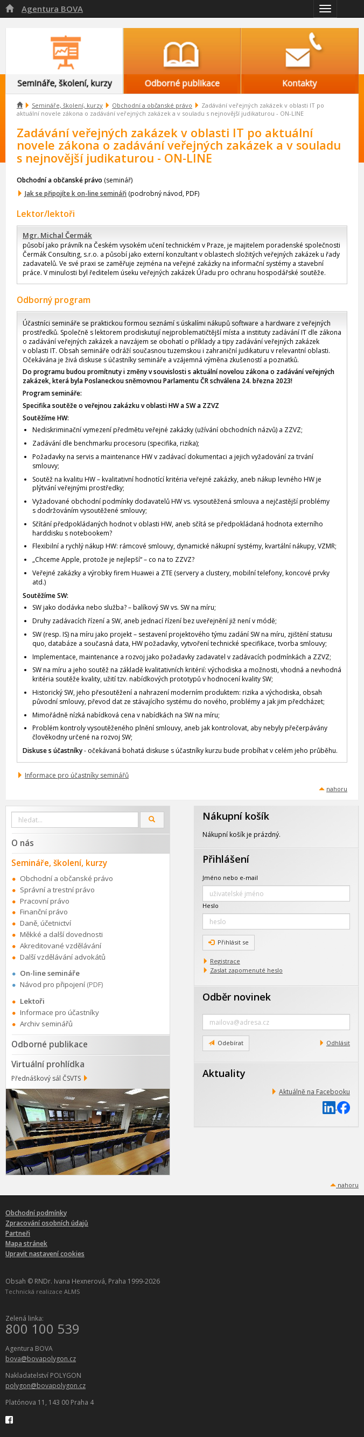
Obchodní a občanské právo (152, 105)
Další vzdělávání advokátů (63, 957)
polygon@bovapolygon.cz (45, 1385)
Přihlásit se (228, 942)
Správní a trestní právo (57, 889)
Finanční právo (44, 912)
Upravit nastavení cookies (45, 1253)
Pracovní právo (44, 901)
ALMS (72, 1291)
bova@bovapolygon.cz (40, 1358)
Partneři (17, 1233)
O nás (22, 842)
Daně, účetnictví (45, 923)
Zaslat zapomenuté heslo (246, 970)
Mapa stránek (26, 1243)
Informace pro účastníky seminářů (77, 775)
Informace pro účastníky (59, 1012)
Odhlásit (338, 1043)
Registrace (225, 961)
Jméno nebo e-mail (230, 878)
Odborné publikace (49, 1044)
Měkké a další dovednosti (61, 934)
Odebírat (225, 1043)
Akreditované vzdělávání (60, 945)
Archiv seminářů (46, 1024)
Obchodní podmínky (36, 1212)
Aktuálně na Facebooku (314, 1091)
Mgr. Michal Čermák (57, 235)
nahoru (336, 789)
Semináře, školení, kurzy (67, 105)
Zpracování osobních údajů (46, 1223)
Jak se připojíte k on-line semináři (76, 193)
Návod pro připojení (52, 984)
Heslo (210, 905)
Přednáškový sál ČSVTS (46, 1078)
